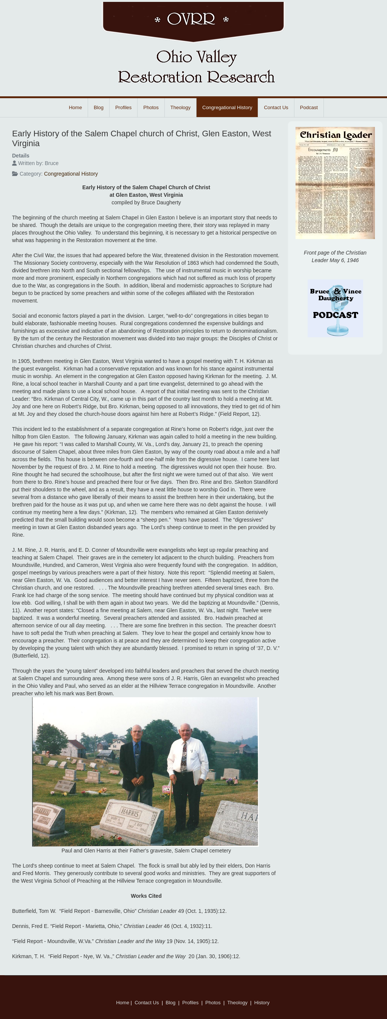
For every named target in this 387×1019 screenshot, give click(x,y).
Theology (180, 107)
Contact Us (276, 107)
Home (75, 107)
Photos (150, 107)
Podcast (309, 107)
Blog (99, 107)
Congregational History (227, 107)
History (262, 1002)
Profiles (123, 107)
